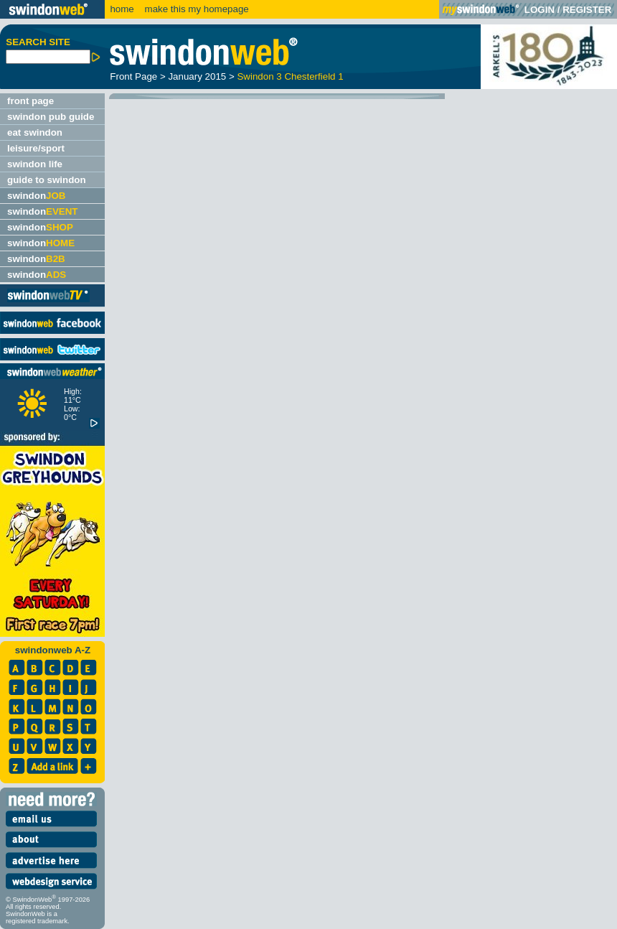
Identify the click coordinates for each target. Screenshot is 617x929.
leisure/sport (36, 148)
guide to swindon (46, 179)
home (121, 9)
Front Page (133, 76)
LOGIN (539, 9)
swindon (36, 195)
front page (30, 100)
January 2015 (197, 76)
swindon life (34, 164)
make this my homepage (195, 9)
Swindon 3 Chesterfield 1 (290, 76)
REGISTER (586, 9)
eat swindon (34, 132)
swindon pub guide (50, 116)
